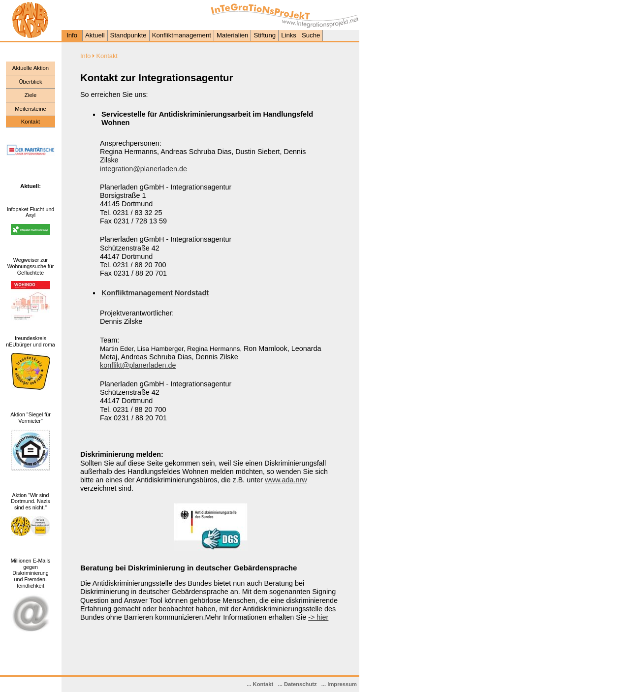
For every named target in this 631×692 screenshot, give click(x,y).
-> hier (318, 617)
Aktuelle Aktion (30, 68)
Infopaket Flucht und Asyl (31, 212)
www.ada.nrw (286, 480)
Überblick (30, 82)
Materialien (233, 35)
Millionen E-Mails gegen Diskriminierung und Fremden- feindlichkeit (31, 573)
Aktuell (95, 35)
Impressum (342, 684)
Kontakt (263, 684)
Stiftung (264, 35)
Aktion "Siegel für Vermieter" (30, 417)
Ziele (31, 95)
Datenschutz (300, 684)
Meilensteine (30, 109)
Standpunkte (128, 35)
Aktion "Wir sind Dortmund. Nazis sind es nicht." (30, 501)
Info (71, 35)
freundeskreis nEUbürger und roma (30, 341)
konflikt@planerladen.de (138, 365)
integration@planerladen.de (143, 169)
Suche (311, 35)
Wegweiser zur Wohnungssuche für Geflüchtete (30, 266)
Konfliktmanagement (181, 35)
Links (288, 35)
